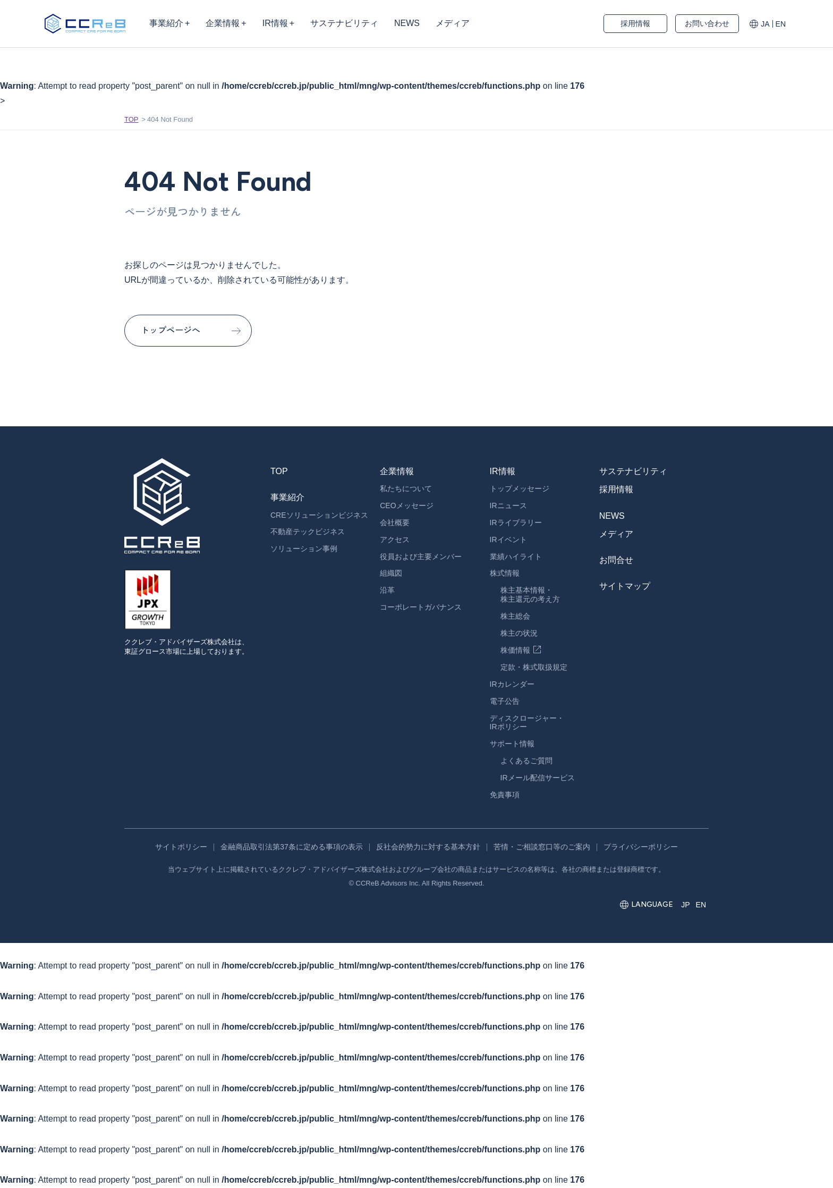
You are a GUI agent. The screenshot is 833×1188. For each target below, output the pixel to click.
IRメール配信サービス (537, 777)
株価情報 (515, 650)
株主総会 (515, 616)
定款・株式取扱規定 (533, 667)
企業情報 (397, 471)
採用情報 (635, 23)
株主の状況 (519, 633)
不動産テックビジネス (307, 531)
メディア (616, 533)
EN (781, 24)
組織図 (391, 573)
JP (685, 904)
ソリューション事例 (303, 548)
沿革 (387, 590)
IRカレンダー (512, 684)
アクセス (395, 539)
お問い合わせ (707, 23)
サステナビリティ (633, 471)
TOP (131, 119)
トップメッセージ (519, 488)
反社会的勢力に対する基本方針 (428, 846)
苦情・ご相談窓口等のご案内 (542, 846)
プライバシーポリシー (641, 846)
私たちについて (406, 488)
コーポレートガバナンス (421, 607)
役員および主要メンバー (421, 556)
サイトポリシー (181, 846)
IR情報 (502, 471)
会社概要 (395, 522)
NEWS (612, 515)
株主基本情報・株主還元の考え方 (530, 594)
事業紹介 (287, 497)
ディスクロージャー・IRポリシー (527, 722)
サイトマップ (624, 586)
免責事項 (505, 794)
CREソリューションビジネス (319, 515)
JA (765, 24)
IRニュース (508, 505)
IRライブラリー (516, 522)
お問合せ (616, 559)
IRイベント (508, 539)
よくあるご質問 (526, 760)
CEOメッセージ (406, 505)
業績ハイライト (516, 556)
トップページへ (170, 330)
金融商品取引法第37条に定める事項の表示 (291, 846)
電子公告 (505, 701)
